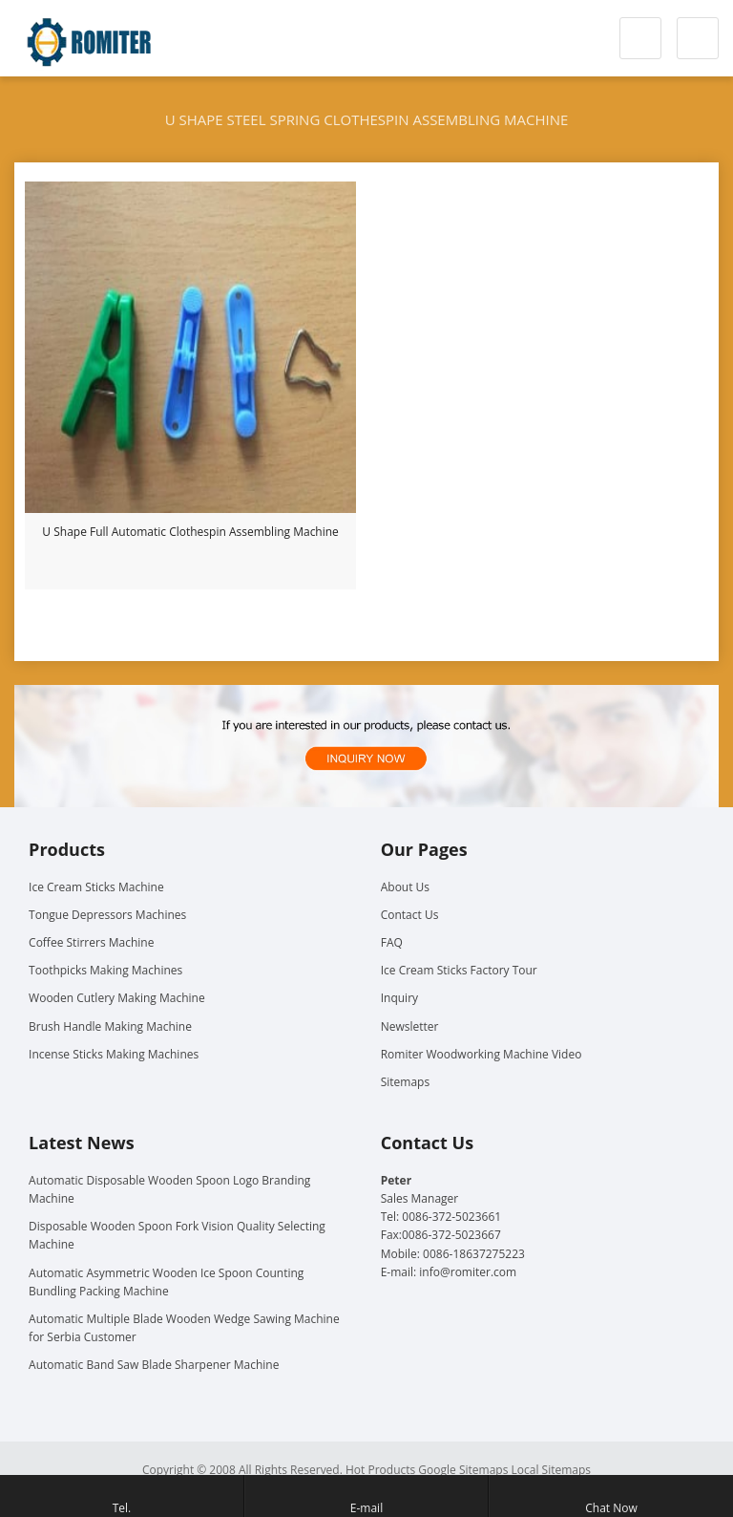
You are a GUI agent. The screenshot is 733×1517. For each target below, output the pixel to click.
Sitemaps (405, 1082)
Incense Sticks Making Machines (114, 1054)
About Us (405, 887)
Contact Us (410, 915)
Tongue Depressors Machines (107, 915)
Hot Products (380, 1470)
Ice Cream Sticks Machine (96, 887)
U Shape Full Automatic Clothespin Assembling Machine (190, 531)
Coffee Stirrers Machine (91, 942)
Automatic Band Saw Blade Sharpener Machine (154, 1365)
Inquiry (399, 998)
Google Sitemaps (463, 1470)
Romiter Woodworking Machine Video (481, 1054)
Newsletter (410, 1026)
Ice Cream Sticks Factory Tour (459, 970)
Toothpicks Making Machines (105, 970)
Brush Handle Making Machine (110, 1026)
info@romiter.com (467, 1272)
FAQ (392, 942)
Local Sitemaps (552, 1470)
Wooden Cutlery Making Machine (117, 998)
